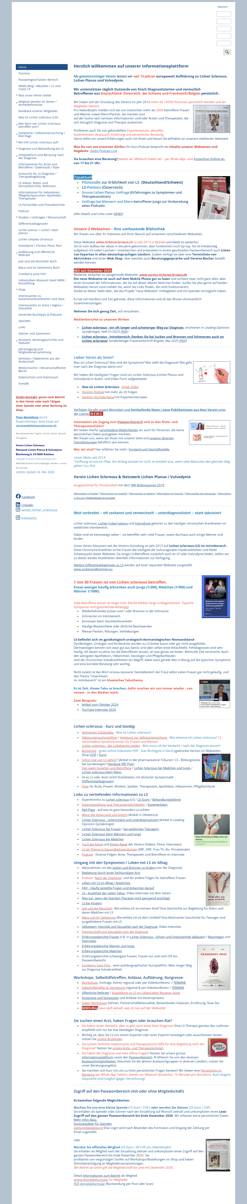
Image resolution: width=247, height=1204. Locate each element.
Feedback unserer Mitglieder (38, 111)
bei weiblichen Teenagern (141, 829)
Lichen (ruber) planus (113, 523)
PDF (124, 331)
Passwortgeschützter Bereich (38, 80)
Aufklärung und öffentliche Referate (35, 253)
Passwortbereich (140, 1057)
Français (223, 29)
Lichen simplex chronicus (35, 239)
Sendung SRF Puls (120, 764)
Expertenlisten (158, 805)
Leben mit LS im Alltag (97, 883)
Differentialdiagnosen (33, 224)
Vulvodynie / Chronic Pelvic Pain (40, 246)
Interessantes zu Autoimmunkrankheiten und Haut (41, 297)
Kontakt (23, 383)
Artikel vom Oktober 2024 (100, 704)
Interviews (89, 941)
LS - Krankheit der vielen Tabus (103, 893)
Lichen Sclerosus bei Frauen (101, 829)
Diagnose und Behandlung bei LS (40, 148)
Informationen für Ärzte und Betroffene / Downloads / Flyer (39, 165)
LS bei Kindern (92, 903)
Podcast (23, 211)
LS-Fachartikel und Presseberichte (41, 205)
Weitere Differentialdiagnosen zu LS (99, 565)
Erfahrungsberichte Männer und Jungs (108, 946)
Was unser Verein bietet (33, 95)
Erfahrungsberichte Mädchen (102, 951)
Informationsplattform (97, 1057)
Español (222, 21)
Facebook (28, 497)
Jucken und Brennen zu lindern (134, 868)
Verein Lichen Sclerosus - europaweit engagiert (46, 27)
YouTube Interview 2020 (99, 710)
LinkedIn (27, 505)
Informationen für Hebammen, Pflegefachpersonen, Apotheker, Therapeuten (40, 195)
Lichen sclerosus (117, 799)
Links (21, 327)
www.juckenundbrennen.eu (93, 569)
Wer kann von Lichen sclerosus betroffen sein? (38, 125)
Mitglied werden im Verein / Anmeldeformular (36, 103)
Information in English (86, 493)
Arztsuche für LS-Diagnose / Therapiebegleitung (37, 175)
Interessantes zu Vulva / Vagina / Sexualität (40, 306)
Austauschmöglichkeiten (99, 1061)
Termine (24, 73)
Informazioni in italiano (142, 493)
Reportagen (216, 937)
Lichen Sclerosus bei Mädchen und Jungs (162, 768)
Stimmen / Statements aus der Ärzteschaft (39, 360)
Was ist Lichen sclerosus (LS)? (38, 117)
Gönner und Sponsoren (34, 333)
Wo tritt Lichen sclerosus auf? (37, 142)
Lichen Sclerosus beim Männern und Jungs (111, 834)
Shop (20, 289)
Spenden (24, 321)
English (222, 14)
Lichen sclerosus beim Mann (101, 772)
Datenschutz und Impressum (38, 377)
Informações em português (200, 493)
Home (22, 67)
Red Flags (88, 810)
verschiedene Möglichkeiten (118, 430)
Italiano (222, 36)
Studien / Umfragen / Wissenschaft (41, 217)
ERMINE (178, 988)
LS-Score (144, 799)
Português (224, 43)
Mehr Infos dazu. (85, 1120)
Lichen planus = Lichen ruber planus (38, 231)
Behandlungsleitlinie (166, 799)
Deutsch (223, 7)
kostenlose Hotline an (209, 159)
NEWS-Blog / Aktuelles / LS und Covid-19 (39, 87)
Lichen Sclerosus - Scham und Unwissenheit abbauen (167, 937)
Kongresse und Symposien (100, 998)
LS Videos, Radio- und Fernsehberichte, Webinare (37, 184)
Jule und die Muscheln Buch (37, 261)
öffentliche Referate (95, 993)
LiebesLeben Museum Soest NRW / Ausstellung (42, 281)
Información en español (113, 493)
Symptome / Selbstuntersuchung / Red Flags (40, 134)
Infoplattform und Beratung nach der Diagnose (40, 156)
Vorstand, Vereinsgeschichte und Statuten (39, 341)
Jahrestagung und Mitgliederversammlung (34, 350)
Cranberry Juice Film (32, 274)
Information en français (170, 493)
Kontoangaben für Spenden (93, 1124)
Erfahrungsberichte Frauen (100, 937)
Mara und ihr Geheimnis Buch (39, 267)
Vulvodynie (143, 523)
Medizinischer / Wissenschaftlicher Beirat (42, 369)
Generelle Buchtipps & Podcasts (40, 314)
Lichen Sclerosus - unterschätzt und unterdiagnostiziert (120, 820)
